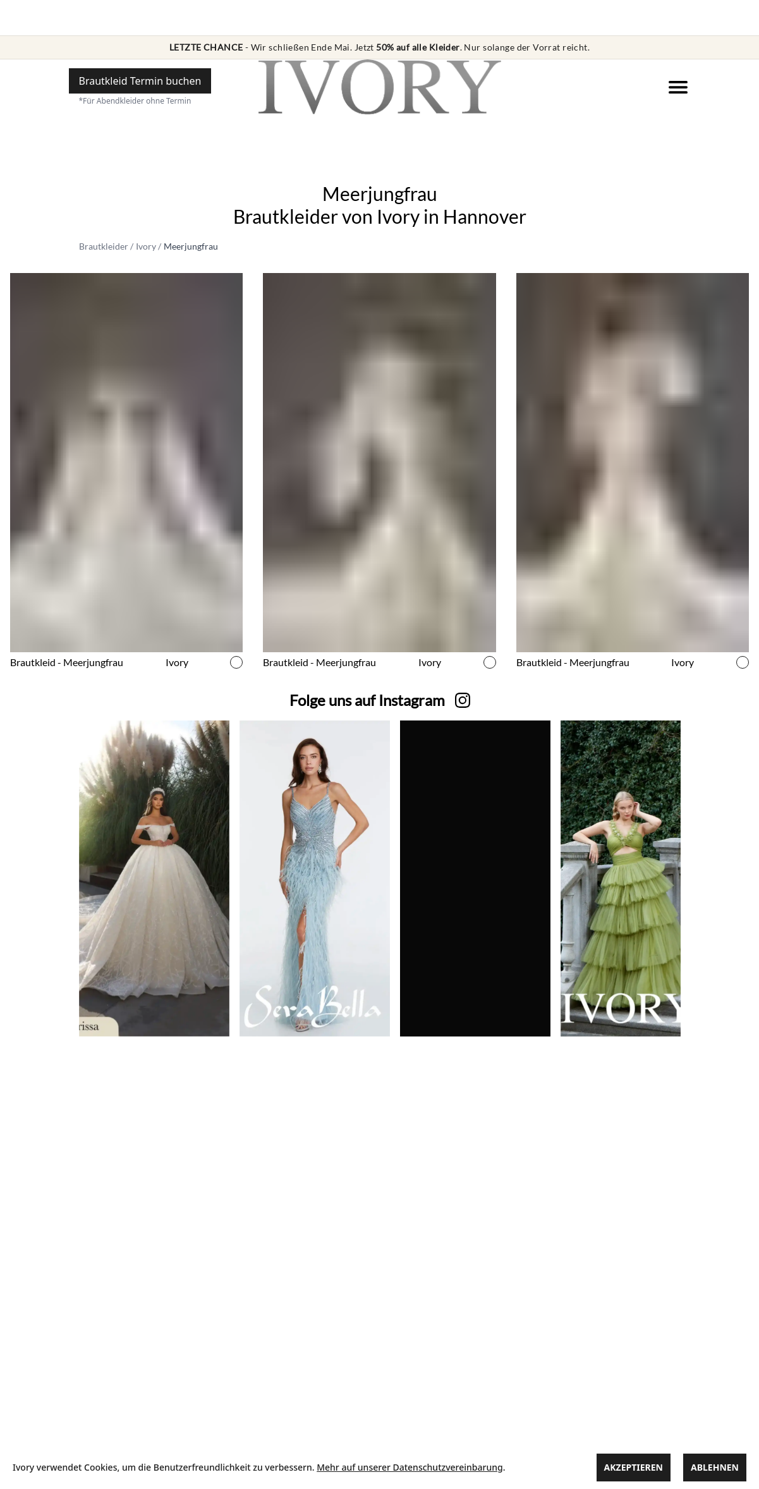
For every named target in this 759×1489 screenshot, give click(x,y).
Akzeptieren (633, 1467)
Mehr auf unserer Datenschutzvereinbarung (409, 1467)
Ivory (146, 246)
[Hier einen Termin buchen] (140, 81)
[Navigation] (678, 87)
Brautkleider (103, 246)
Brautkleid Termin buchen (140, 81)
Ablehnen (715, 1467)
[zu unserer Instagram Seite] (367, 700)
